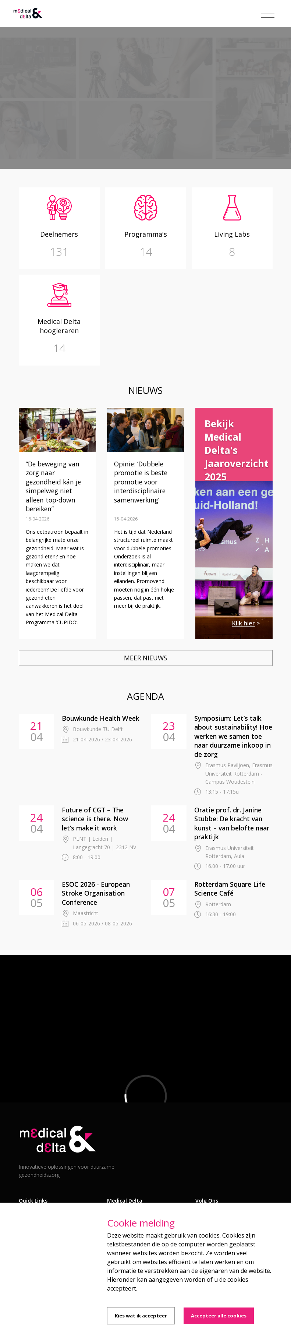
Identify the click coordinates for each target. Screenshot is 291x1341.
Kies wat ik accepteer (141, 1315)
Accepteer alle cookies (218, 1315)
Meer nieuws (145, 657)
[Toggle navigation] (267, 14)
